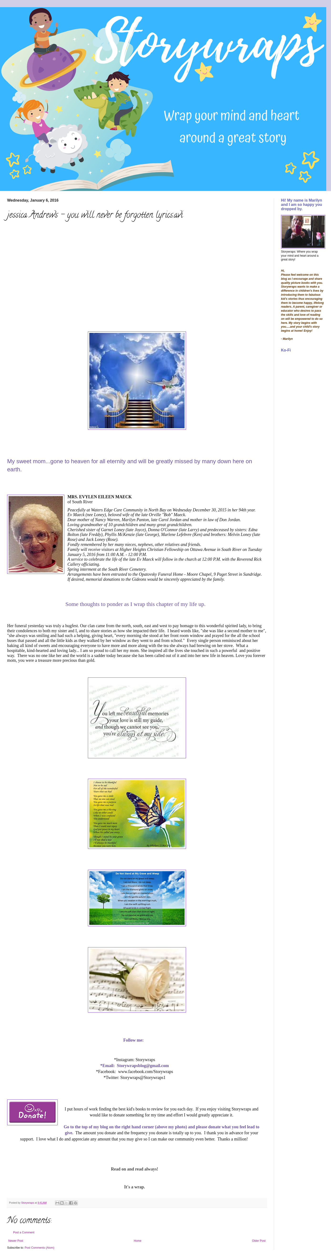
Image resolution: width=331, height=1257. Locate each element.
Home (137, 1240)
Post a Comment (23, 1232)
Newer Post (15, 1240)
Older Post (259, 1240)
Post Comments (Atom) (39, 1247)
